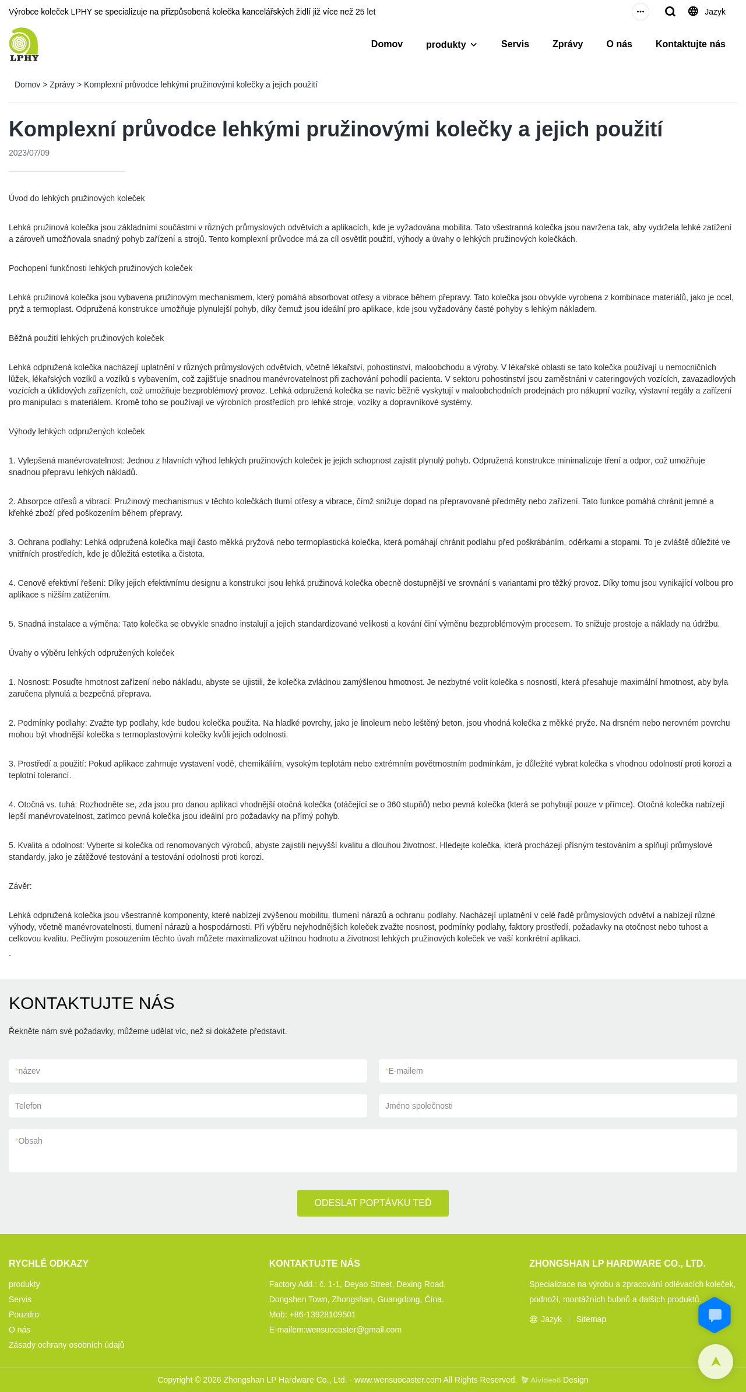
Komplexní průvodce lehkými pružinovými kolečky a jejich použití (201, 84)
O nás (619, 44)
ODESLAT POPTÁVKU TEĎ (373, 1203)
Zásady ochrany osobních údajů (66, 1344)
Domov (387, 44)
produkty (446, 45)
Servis (515, 44)
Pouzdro (24, 1314)
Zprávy (568, 44)
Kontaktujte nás (691, 44)
